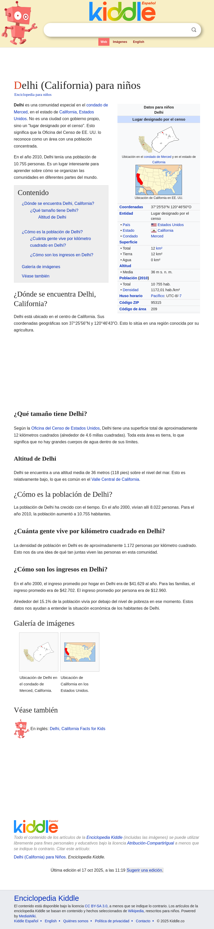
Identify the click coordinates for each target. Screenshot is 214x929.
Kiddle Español (26, 921)
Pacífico (157, 296)
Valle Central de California (115, 479)
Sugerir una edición (144, 870)
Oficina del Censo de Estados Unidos (65, 428)
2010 (143, 278)
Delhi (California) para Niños (40, 857)
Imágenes (120, 42)
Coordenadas (131, 207)
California (158, 162)
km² (159, 248)
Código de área (132, 309)
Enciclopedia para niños (33, 94)
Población (128, 278)
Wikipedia (136, 911)
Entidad (126, 213)
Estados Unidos (171, 225)
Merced (157, 236)
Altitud (125, 266)
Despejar (183, 30)
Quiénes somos (75, 921)
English (138, 42)
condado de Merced (157, 157)
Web (104, 42)
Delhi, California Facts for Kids (77, 728)
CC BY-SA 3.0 (96, 906)
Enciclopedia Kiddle (104, 837)
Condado (130, 236)
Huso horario (130, 296)
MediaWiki (27, 916)
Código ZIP (129, 302)
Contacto (143, 921)
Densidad (130, 290)
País (126, 225)
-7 (179, 296)
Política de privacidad (112, 921)
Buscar (194, 30)
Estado (128, 230)
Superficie (128, 242)
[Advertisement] (107, 62)
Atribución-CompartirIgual (150, 843)
